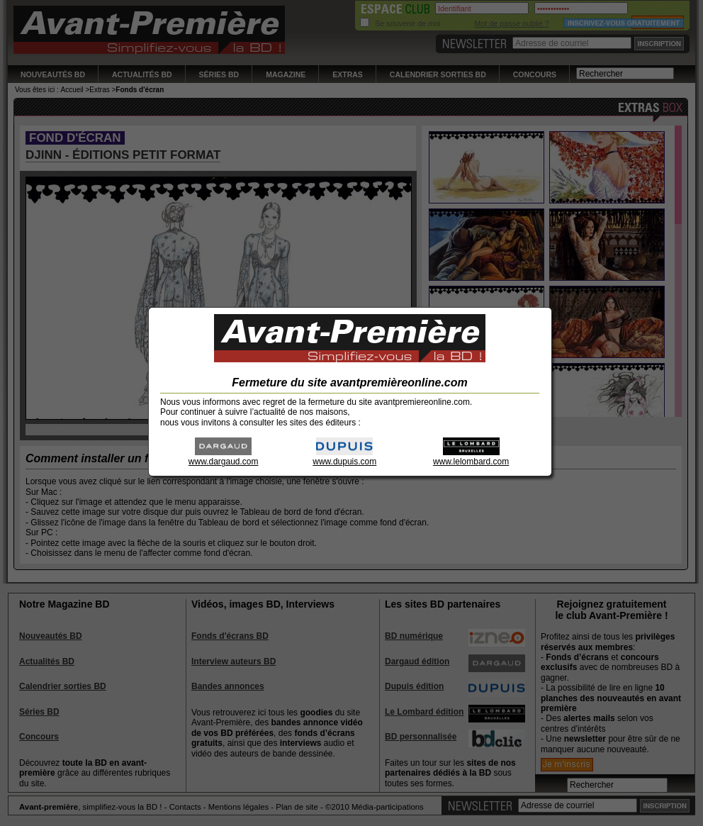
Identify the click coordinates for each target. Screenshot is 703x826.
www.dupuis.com (344, 457)
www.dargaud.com (224, 457)
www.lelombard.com (471, 457)
